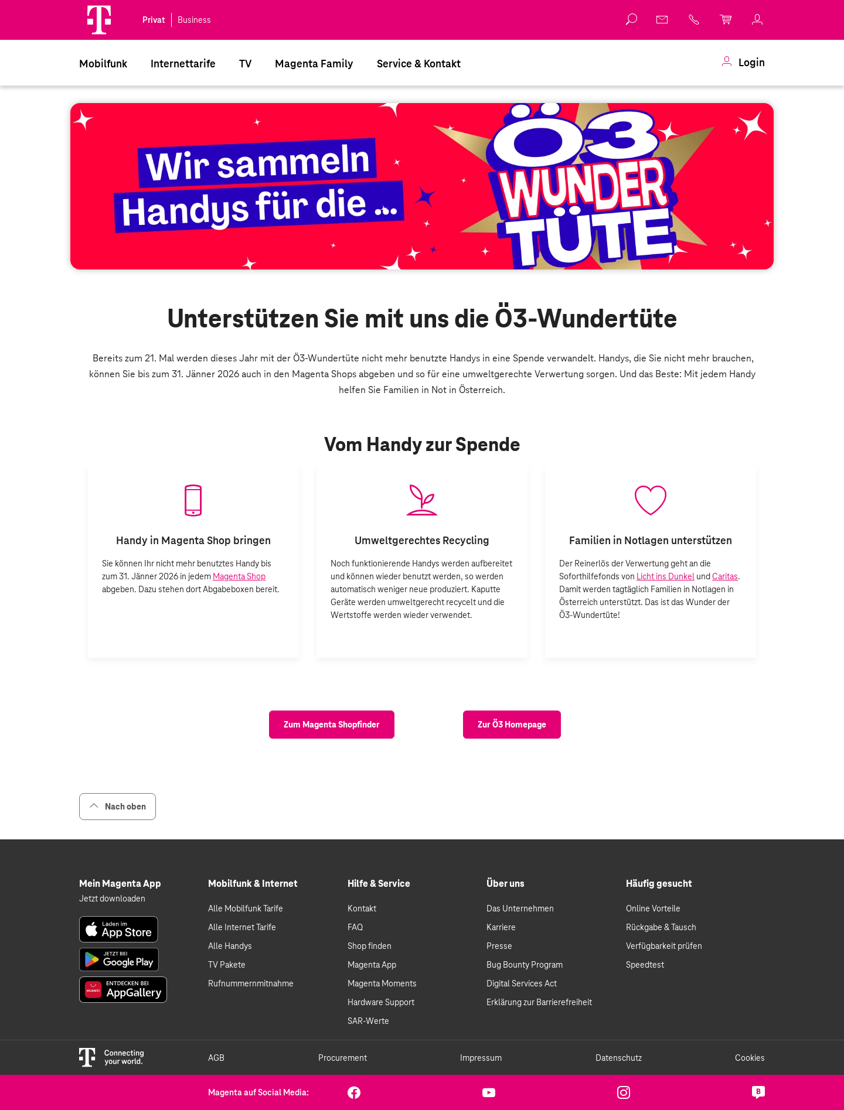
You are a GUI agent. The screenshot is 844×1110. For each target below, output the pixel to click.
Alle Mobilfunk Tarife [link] (245, 908)
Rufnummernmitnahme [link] (251, 983)
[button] (99, 20)
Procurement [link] (342, 1058)
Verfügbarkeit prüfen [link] (664, 946)
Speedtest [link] (645, 964)
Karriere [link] (501, 927)
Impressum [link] (481, 1058)
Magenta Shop (239, 576)
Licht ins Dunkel (666, 576)
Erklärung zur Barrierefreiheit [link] (539, 1002)
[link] (663, 19)
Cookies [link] (750, 1058)
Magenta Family (314, 63)
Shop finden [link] (370, 946)
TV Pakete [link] (227, 964)
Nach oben (117, 806)
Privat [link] (153, 20)
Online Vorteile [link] (653, 908)
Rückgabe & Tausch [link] (661, 927)
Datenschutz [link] (618, 1058)
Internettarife (183, 63)
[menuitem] (103, 63)
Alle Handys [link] (230, 946)
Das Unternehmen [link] (520, 908)
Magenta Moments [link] (382, 983)
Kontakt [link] (362, 908)
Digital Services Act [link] (521, 983)
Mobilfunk (103, 63)
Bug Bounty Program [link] (524, 964)
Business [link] (194, 20)
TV (245, 63)
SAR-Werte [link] (368, 1021)
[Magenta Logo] (99, 20)
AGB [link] (216, 1058)
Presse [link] (499, 946)
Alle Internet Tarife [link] (242, 927)
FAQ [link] (355, 927)
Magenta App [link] (372, 964)
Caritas (725, 576)
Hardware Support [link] (381, 1002)
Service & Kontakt (419, 63)
